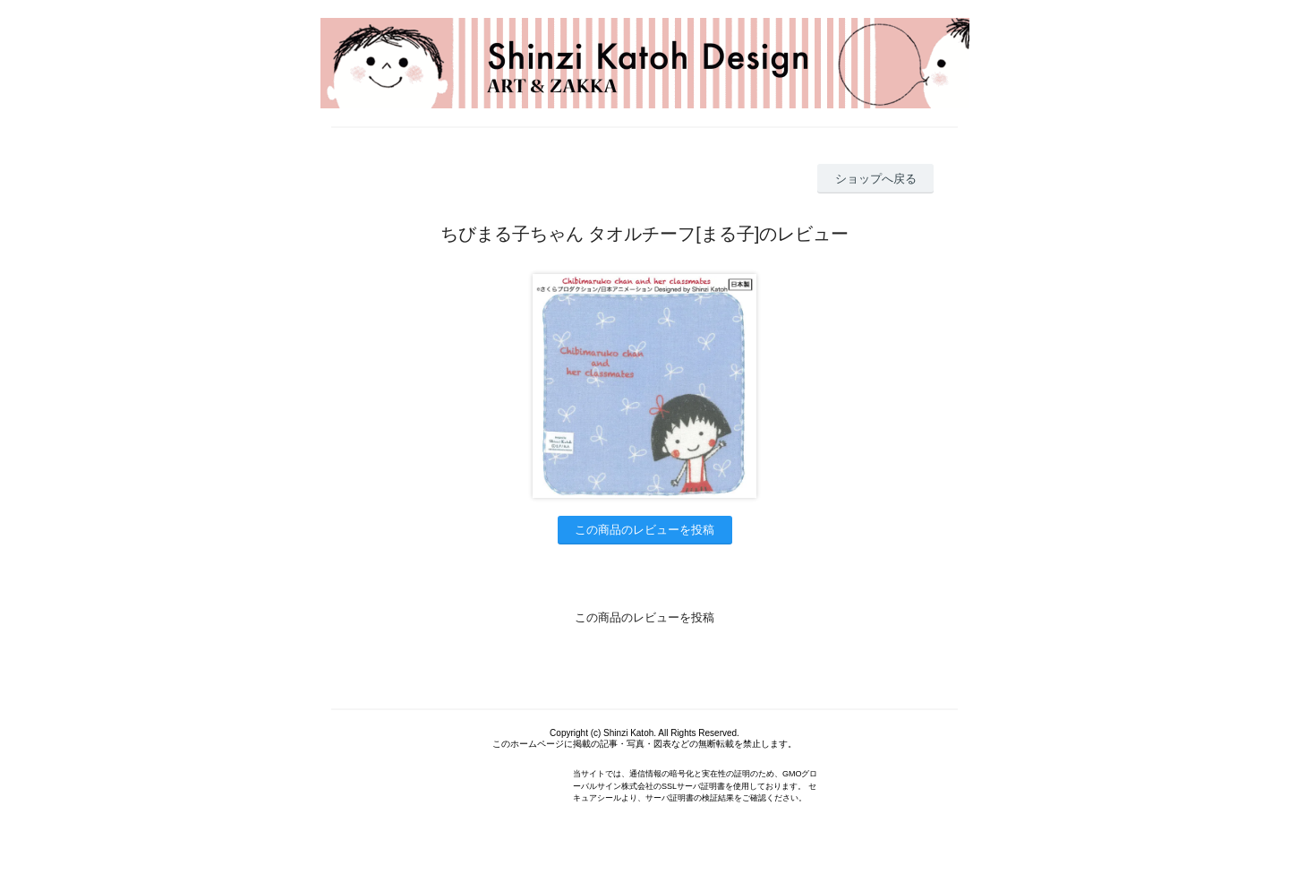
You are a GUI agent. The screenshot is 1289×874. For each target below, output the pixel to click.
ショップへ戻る (876, 178)
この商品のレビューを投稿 (644, 529)
